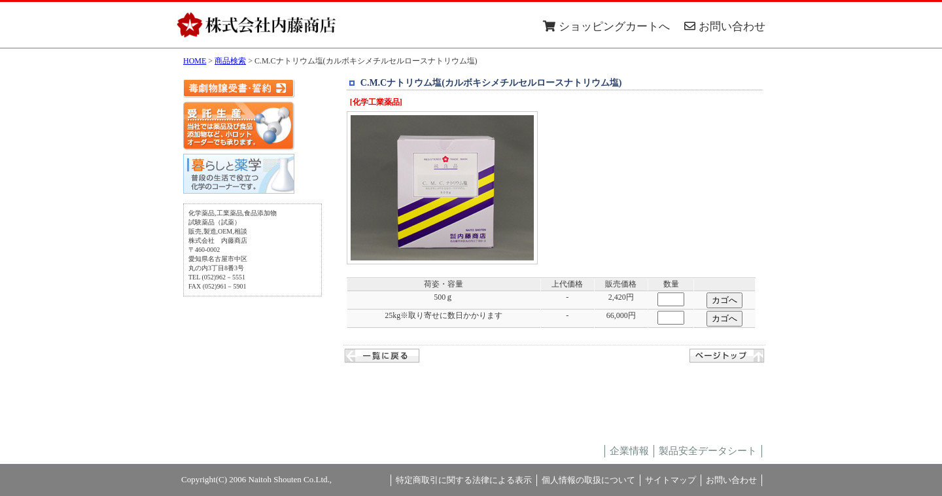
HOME (194, 60)
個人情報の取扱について (588, 480)
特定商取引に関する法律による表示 (464, 480)
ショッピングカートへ (606, 26)
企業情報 (629, 451)
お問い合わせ (724, 26)
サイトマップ (670, 480)
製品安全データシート (708, 451)
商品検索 (230, 60)
